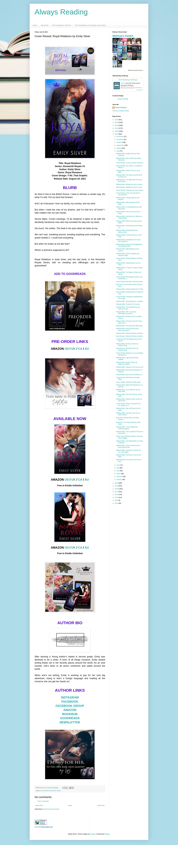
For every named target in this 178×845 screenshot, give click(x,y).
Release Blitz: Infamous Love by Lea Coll (129, 367)
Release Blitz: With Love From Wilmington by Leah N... (126, 312)
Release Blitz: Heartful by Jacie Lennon (129, 184)
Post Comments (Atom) (51, 809)
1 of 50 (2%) (138, 87)
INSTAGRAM (70, 697)
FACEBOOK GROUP (70, 705)
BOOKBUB (70, 714)
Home (35, 25)
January (119, 479)
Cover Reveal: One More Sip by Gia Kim (129, 281)
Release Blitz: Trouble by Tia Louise (128, 304)
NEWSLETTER (70, 722)
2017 (117, 492)
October (119, 142)
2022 (117, 131)
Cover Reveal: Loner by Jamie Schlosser (129, 163)
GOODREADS (69, 718)
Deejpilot (93, 834)
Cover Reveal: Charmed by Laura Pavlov (129, 190)
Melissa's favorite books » (135, 70)
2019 (117, 486)
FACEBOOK (69, 701)
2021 (117, 134)
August (119, 148)
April (118, 471)
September (120, 145)
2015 (117, 497)
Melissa (123, 83)
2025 (117, 122)
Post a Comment (43, 801)
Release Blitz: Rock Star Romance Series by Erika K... (127, 329)
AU (87, 348)
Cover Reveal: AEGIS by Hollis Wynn (128, 382)
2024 (117, 125)
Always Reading (61, 12)
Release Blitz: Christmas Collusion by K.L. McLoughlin (128, 451)
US (67, 348)
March (119, 474)
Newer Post (39, 805)
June (118, 465)
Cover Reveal (44, 790)
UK (73, 348)
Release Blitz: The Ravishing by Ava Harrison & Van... (128, 308)
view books (139, 90)
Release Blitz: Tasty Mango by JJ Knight (129, 301)
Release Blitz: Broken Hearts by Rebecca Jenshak (126, 363)
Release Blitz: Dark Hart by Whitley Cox (129, 375)
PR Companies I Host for (61, 25)
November (120, 139)
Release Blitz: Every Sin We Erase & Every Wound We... (128, 446)
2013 (117, 503)
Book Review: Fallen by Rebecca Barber (129, 336)
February (120, 476)
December (120, 136)
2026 (117, 120)
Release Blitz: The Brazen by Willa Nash (129, 326)
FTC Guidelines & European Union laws (90, 25)
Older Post (100, 805)
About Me (44, 25)
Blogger (107, 834)
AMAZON (69, 710)
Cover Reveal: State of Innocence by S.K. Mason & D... (128, 404)
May (118, 468)
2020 (117, 483)
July (118, 151)
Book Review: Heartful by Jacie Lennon (129, 187)
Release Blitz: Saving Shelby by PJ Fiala (129, 289)
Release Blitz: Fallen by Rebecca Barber (129, 333)
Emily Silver (52, 790)
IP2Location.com (47, 827)
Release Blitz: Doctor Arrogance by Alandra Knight (127, 254)
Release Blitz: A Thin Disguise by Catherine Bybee (127, 428)
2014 (117, 500)
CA (80, 348)
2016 (117, 494)
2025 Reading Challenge (127, 80)
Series (59, 790)
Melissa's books (122, 35)
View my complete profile (120, 111)
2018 (117, 489)
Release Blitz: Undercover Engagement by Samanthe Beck (129, 245)
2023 (117, 128)
